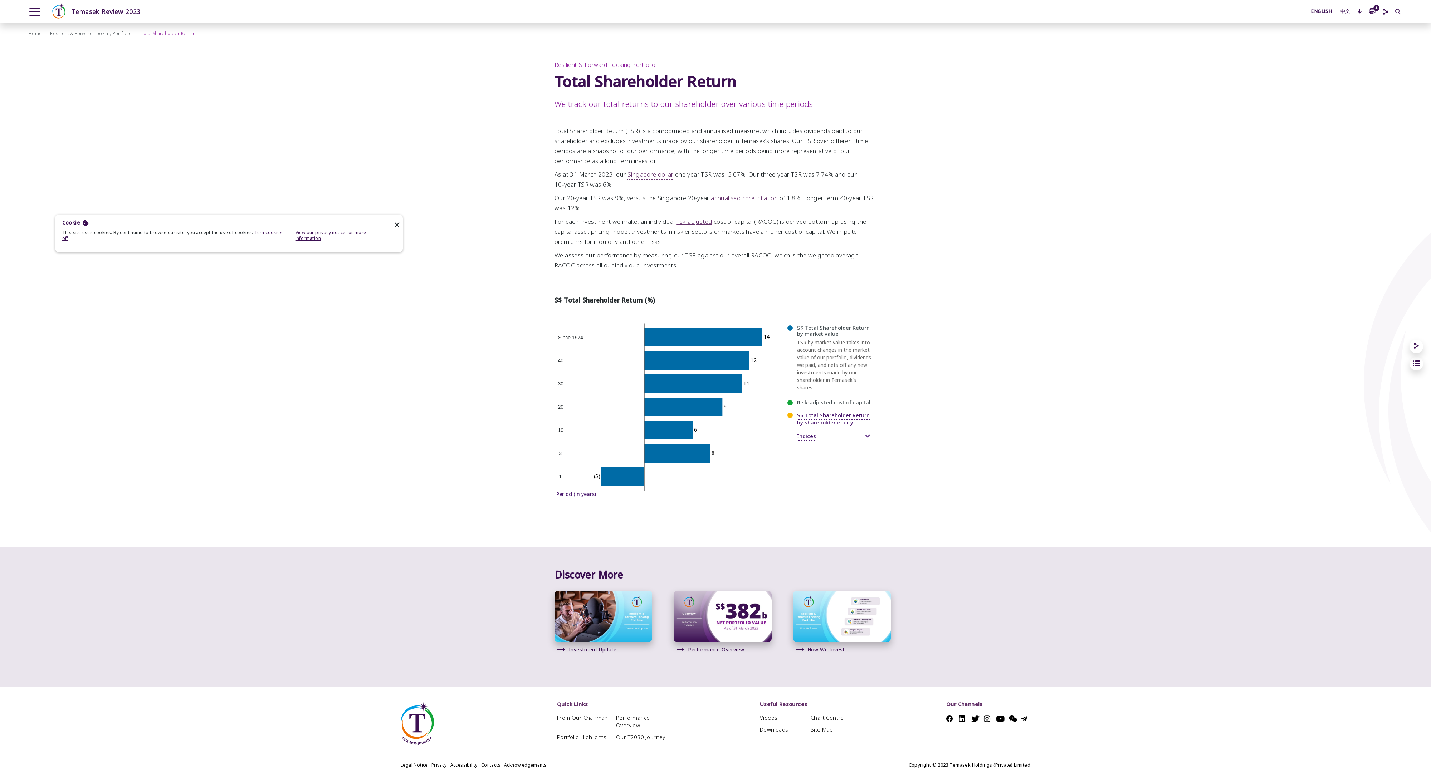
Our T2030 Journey (640, 737)
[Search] (1398, 12)
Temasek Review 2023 (95, 11)
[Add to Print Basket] (1372, 10)
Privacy (439, 765)
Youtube (1000, 718)
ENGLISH (1321, 11)
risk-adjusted (694, 231)
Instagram (988, 718)
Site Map (822, 729)
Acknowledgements (525, 765)
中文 (1345, 11)
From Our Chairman (582, 718)
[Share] (1416, 346)
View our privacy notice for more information (331, 236)
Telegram (1025, 718)
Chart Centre (827, 718)
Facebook (950, 718)
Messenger (1013, 718)
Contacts (490, 765)
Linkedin (963, 718)
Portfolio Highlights (581, 737)
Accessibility (464, 765)
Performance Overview (633, 721)
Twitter (975, 718)
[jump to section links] (1416, 363)
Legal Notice (414, 765)
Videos (768, 718)
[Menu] (34, 11)
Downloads (774, 729)
